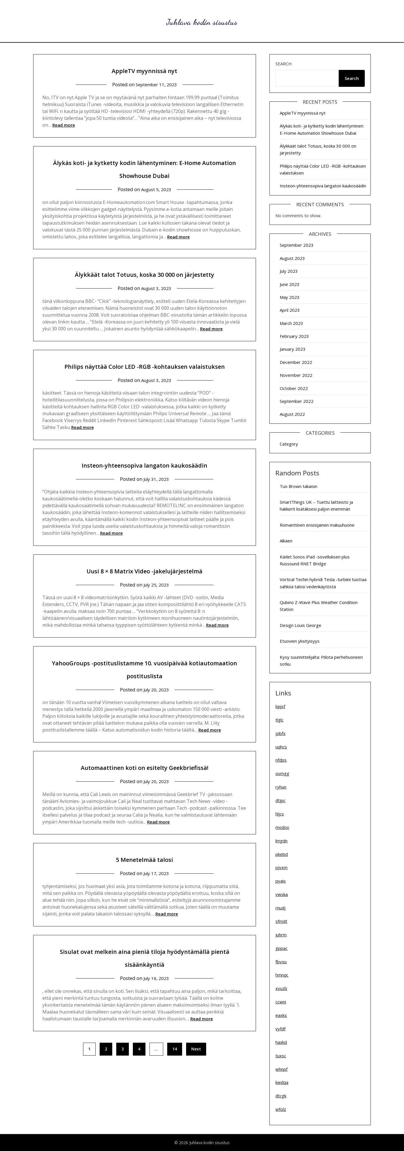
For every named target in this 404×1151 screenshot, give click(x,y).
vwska (281, 894)
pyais (280, 881)
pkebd (281, 854)
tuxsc (280, 1055)
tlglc (279, 720)
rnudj (280, 908)
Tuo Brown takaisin (298, 486)
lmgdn (281, 841)
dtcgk (280, 1096)
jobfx (280, 733)
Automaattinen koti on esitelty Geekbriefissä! (145, 779)
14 (174, 1061)
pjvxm (281, 867)
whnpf (281, 1069)
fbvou (281, 961)
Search (283, 63)
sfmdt (281, 921)
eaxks (281, 1015)
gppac (281, 948)
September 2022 (297, 401)
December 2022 (296, 362)
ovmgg (282, 773)
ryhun (280, 787)
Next (196, 1061)
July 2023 (289, 271)
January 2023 (293, 349)
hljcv (279, 814)
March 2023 (291, 323)
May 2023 (289, 297)
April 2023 (290, 310)
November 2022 (296, 375)
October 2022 (294, 388)
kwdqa (281, 1082)
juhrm (281, 935)
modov (282, 827)
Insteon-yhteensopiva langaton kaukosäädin (145, 477)
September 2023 (297, 245)
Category (289, 444)
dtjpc (280, 800)
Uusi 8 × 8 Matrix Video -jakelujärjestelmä (144, 583)
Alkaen (286, 541)
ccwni (280, 1002)
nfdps (281, 760)
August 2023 (292, 258)
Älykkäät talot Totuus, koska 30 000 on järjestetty (144, 273)
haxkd (281, 1042)
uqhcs (281, 747)
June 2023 (289, 284)
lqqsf (280, 706)
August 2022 (292, 414)
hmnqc (281, 975)
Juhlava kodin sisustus (202, 20)
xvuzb (281, 988)
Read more (63, 125)
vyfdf (280, 1029)
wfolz (280, 1109)
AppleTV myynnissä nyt (144, 70)
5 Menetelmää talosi (145, 871)
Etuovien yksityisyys (300, 641)
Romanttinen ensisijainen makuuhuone (317, 525)
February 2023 (294, 336)
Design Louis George (300, 625)
